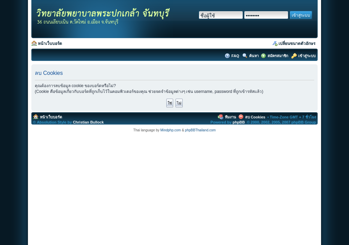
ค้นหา (254, 56)
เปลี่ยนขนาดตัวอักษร (296, 43)
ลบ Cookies (255, 117)
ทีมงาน (230, 117)
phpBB (238, 122)
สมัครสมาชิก (278, 56)
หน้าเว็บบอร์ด (50, 43)
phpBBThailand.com (200, 130)
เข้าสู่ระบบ (307, 56)
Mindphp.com (171, 130)
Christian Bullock (88, 122)
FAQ (235, 56)
